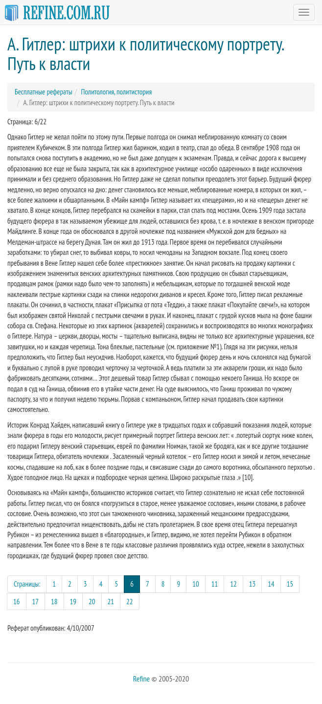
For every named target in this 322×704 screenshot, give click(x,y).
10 (195, 584)
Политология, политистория (116, 91)
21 (111, 601)
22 (129, 601)
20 (92, 601)
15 (290, 584)
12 (233, 584)
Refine (141, 678)
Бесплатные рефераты (43, 91)
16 (16, 601)
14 (271, 584)
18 (54, 601)
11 (214, 584)
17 (35, 601)
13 (252, 584)
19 (73, 601)
